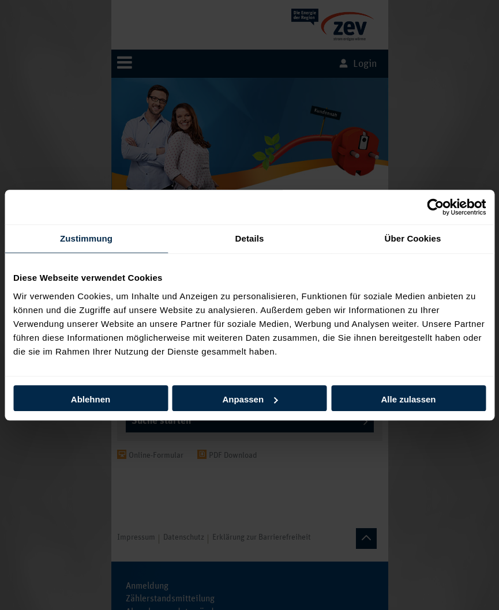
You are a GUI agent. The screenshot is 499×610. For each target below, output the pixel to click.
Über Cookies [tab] (413, 238)
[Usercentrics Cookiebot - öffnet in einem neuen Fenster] (435, 207)
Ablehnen (90, 399)
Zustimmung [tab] (86, 238)
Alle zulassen (408, 399)
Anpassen (249, 399)
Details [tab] (249, 238)
